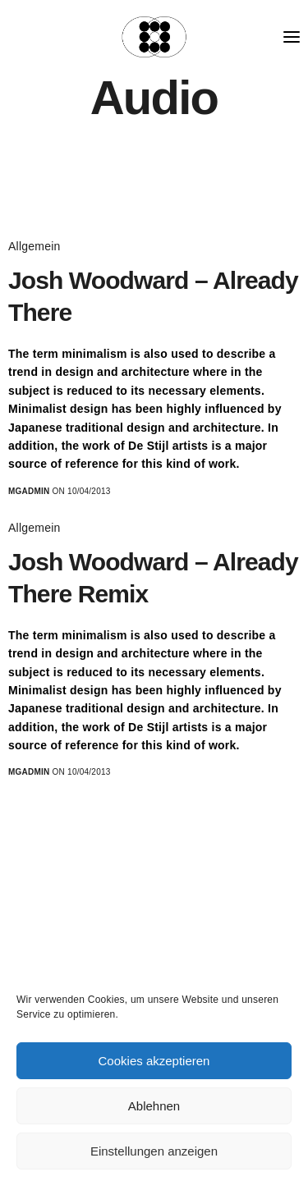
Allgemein (34, 246)
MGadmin (29, 491)
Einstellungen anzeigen (154, 1151)
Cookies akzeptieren (154, 1061)
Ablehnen (154, 1106)
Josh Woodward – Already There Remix (153, 577)
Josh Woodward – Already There (153, 296)
